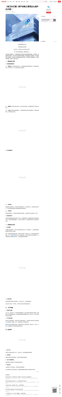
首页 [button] (59, 386)
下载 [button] (59, 392)
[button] (8, 1)
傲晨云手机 (13, 11)
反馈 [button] (59, 389)
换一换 (55, 16)
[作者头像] (48, 6)
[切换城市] (14, 1)
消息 (51, 1)
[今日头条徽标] (3, 1)
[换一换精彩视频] (54, 41)
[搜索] (39, 2)
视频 (16, 1)
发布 (56, 1)
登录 (59, 1)
